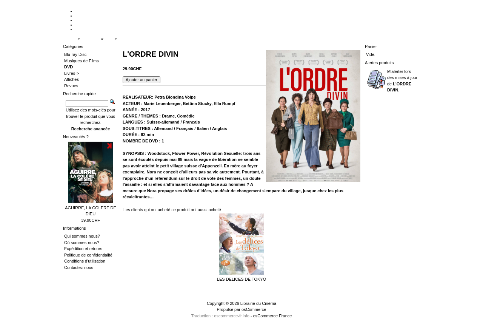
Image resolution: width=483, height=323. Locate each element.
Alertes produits (379, 62)
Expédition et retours (83, 248)
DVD (109, 38)
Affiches (71, 79)
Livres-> (71, 73)
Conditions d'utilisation (84, 261)
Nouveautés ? (76, 136)
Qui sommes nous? (82, 236)
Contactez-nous (78, 267)
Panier (371, 46)
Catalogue (90, 38)
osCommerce (254, 309)
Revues (71, 85)
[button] (141, 79)
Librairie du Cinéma (258, 303)
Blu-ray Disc (75, 54)
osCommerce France (272, 316)
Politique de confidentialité (88, 255)
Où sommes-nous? (81, 242)
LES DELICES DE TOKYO (241, 279)
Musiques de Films (81, 61)
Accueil (69, 38)
